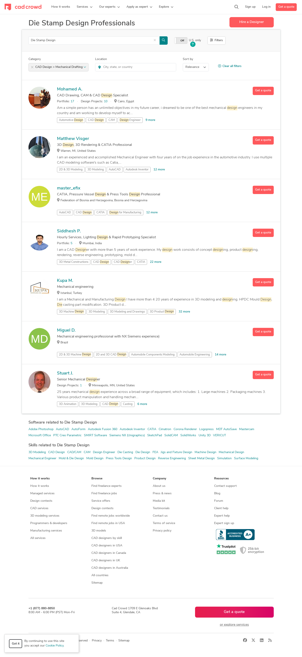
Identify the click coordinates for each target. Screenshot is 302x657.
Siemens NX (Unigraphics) (127, 435)
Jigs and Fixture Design (176, 452)
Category (34, 59)
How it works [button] (40, 478)
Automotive (71, 120)
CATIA (100, 212)
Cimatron (165, 429)
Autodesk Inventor (137, 169)
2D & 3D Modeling (71, 169)
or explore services (234, 625)
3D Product (162, 312)
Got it (16, 643)
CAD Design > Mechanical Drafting (60, 67)
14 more (220, 354)
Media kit (159, 501)
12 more (159, 169)
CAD (96, 120)
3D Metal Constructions (73, 262)
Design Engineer (104, 452)
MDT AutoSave (226, 429)
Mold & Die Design (71, 458)
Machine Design (205, 452)
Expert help (222, 515)
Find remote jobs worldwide (110, 515)
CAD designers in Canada (108, 553)
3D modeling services (44, 515)
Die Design (142, 452)
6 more (142, 404)
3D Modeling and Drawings (127, 311)
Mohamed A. (69, 89)
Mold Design (94, 458)
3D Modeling (95, 169)
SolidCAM (171, 435)
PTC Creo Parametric (67, 435)
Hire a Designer (251, 22)
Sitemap (97, 583)
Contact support (225, 486)
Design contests (41, 501)
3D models (98, 530)
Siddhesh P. (69, 231)
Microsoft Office (39, 435)
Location (101, 59)
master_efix (68, 188)
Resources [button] (221, 478)
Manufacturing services (46, 530)
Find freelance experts (106, 486)
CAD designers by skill (106, 538)
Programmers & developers (48, 523)
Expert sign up (224, 523)
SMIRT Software (95, 435)
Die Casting (125, 452)
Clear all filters (230, 66)
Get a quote (286, 7)
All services (38, 538)
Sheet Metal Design (201, 458)
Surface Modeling (246, 458)
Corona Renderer (185, 429)
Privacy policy (162, 530)
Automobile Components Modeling (153, 354)
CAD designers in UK (105, 560)
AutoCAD (115, 169)
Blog (217, 493)
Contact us (160, 515)
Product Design (145, 458)
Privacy (97, 640)
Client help (221, 508)
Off (182, 40)
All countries (99, 575)
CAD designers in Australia (109, 568)
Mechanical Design (231, 452)
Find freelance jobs (104, 493)
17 (72, 101)
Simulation (224, 458)
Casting (128, 404)
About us (159, 486)
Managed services (42, 493)
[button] (84, 7)
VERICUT (219, 435)
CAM (111, 120)
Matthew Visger (73, 139)
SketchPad (154, 435)
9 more (150, 120)
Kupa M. (65, 281)
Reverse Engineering (172, 458)
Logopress (206, 429)
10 (105, 101)
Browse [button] (96, 478)
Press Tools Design (119, 458)
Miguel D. (66, 330)
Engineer (130, 120)
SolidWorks (188, 435)
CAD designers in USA (106, 545)
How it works (39, 486)
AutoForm (78, 429)
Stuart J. (65, 373)
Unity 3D (205, 435)
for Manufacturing (125, 213)
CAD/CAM (74, 452)
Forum (218, 501)
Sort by (188, 59)
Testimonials (161, 508)
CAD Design (56, 452)
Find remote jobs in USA (108, 523)
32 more (184, 311)
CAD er (123, 262)
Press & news (162, 493)
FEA (155, 452)
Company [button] (159, 478)
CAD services (39, 508)
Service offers (100, 501)
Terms (110, 640)
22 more (155, 262)
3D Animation (67, 404)
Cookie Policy (55, 645)
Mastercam (246, 429)
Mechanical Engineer (42, 458)
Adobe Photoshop (40, 429)
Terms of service (164, 523)
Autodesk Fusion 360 (102, 429)
